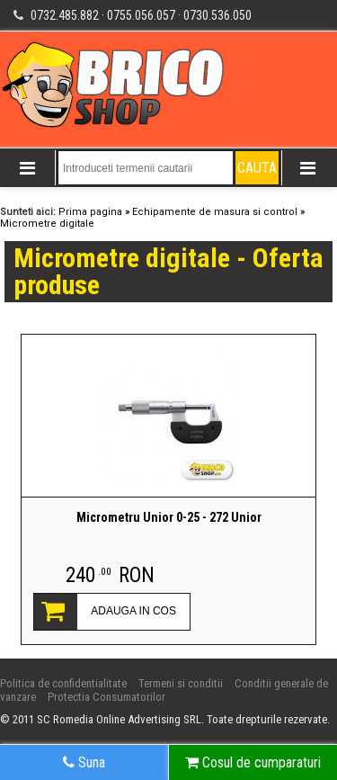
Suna (84, 762)
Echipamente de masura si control (214, 212)
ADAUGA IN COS (133, 611)
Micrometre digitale (47, 223)
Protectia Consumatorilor (106, 697)
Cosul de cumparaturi (253, 762)
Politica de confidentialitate (63, 683)
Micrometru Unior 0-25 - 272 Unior (169, 517)
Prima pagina (90, 212)
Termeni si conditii (180, 683)
